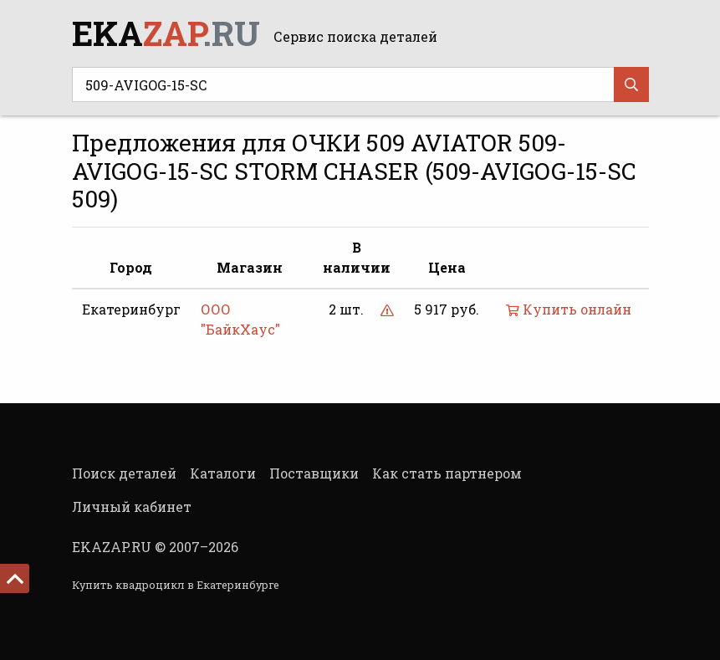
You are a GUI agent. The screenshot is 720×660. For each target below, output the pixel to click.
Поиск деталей (124, 473)
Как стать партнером (447, 473)
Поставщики (314, 473)
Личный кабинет (131, 506)
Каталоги (223, 473)
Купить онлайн (568, 309)
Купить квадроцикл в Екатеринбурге (175, 584)
